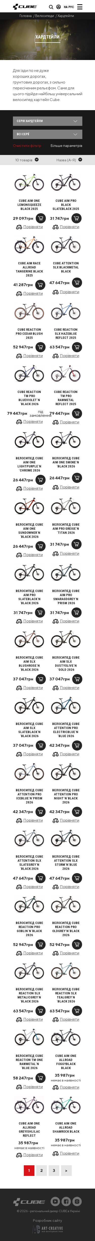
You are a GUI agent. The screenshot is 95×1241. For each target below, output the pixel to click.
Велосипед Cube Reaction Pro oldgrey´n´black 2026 (66, 929)
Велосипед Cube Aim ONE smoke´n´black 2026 (66, 462)
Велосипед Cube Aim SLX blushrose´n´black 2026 (29, 664)
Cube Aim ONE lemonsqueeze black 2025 (29, 205)
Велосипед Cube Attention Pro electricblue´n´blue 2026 (66, 730)
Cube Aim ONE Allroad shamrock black (65, 1127)
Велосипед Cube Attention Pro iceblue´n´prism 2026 (29, 796)
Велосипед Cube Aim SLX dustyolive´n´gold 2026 (66, 664)
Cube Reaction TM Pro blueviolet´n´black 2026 (29, 398)
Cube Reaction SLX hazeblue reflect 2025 (66, 334)
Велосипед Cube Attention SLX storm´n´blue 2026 (66, 863)
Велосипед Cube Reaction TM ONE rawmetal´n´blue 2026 (29, 1062)
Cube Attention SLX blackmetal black (66, 267)
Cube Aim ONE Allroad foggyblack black (65, 1062)
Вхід (58, 7)
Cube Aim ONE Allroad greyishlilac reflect (29, 1129)
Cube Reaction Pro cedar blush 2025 (29, 334)
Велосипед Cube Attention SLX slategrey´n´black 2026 (29, 863)
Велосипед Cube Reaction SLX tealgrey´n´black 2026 (66, 995)
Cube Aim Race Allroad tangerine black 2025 (29, 269)
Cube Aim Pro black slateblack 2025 (65, 205)
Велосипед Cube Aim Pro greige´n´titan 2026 (66, 529)
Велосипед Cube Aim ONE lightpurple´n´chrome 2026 (29, 464)
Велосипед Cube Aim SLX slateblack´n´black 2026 (29, 730)
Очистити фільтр (27, 146)
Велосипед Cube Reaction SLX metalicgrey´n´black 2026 (29, 995)
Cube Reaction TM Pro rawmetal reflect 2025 (66, 398)
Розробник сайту (47, 1220)
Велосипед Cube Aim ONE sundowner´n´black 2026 (29, 531)
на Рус (69, 7)
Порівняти (33, 226)
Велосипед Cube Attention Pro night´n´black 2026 (66, 796)
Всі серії (23, 134)
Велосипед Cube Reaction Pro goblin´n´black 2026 (29, 929)
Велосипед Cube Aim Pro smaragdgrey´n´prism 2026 (66, 597)
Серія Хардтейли (30, 121)
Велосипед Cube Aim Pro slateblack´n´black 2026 (29, 597)
